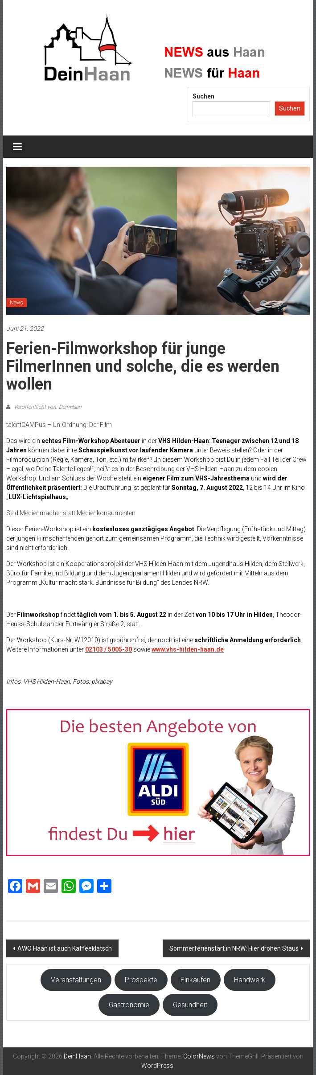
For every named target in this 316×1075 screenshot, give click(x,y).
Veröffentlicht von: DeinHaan (47, 407)
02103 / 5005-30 (108, 649)
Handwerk (249, 980)
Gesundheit (190, 1005)
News (16, 303)
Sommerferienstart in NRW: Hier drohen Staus (234, 948)
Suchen (203, 96)
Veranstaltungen (76, 980)
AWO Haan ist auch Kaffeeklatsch (64, 948)
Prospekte (141, 980)
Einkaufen (195, 980)
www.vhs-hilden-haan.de (188, 649)
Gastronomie (129, 1005)
